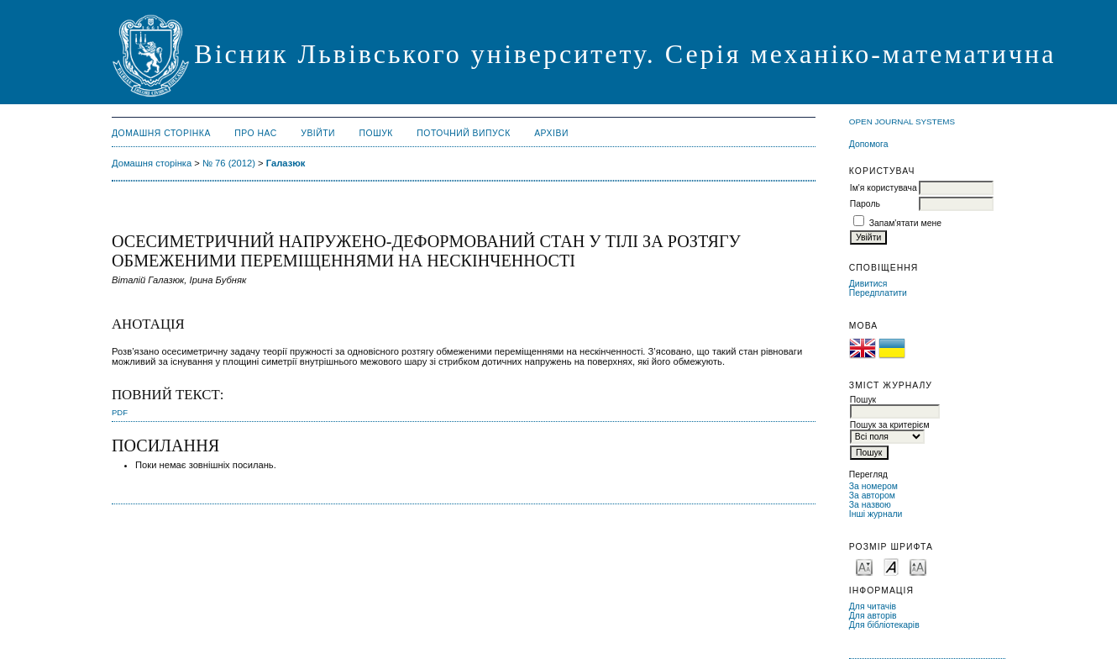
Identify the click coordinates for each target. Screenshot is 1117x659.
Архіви (551, 133)
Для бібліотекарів (884, 625)
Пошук (376, 133)
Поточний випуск (463, 133)
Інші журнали (875, 514)
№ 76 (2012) (228, 163)
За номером (873, 486)
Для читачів (872, 606)
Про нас (255, 133)
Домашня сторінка (161, 133)
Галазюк (286, 163)
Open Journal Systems (902, 121)
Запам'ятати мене (905, 223)
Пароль (865, 203)
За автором (872, 495)
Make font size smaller (864, 566)
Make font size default (891, 566)
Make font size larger (918, 566)
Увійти (318, 133)
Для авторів (873, 615)
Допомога (869, 144)
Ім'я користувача (883, 187)
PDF (120, 412)
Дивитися (868, 283)
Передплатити (878, 293)
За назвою (870, 504)
